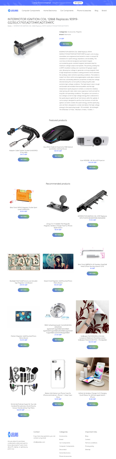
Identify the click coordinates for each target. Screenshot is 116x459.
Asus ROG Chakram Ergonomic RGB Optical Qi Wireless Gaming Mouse (58, 148)
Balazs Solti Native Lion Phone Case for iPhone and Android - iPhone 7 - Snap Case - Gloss (58, 396)
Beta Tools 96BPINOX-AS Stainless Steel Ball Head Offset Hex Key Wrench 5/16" (92, 266)
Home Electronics (50, 11)
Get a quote (78, 2)
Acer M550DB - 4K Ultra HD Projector (92, 161)
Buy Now (66, 44)
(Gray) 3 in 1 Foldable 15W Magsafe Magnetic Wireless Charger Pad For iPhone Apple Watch (58, 226)
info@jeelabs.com (39, 442)
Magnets (79, 32)
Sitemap (87, 450)
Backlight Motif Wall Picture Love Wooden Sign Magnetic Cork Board (23, 282)
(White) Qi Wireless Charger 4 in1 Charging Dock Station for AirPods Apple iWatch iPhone (92, 396)
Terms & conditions (91, 443)
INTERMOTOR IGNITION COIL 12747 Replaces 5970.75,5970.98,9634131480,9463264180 (92, 217)
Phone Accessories (84, 11)
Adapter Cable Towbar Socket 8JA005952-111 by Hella (23, 152)
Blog (96, 11)
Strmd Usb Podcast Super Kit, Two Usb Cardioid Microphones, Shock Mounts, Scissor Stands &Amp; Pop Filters (23, 406)
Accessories (71, 32)
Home (10, 26)
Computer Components (31, 11)
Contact (87, 440)
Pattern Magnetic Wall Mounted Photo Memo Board (23, 338)
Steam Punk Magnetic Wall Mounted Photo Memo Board (58, 282)
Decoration (63, 450)
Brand (104, 11)
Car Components (66, 11)
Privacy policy (89, 447)
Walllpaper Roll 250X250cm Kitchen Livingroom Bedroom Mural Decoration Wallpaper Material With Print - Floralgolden (92, 338)
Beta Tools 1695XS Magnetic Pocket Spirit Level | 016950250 (23, 209)
